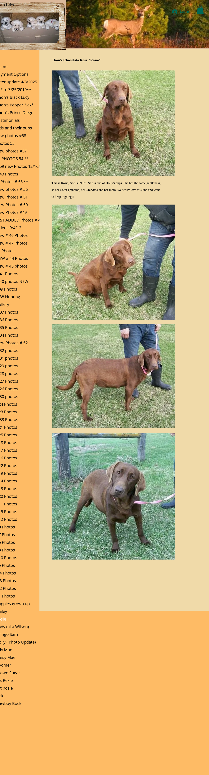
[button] (200, 10)
